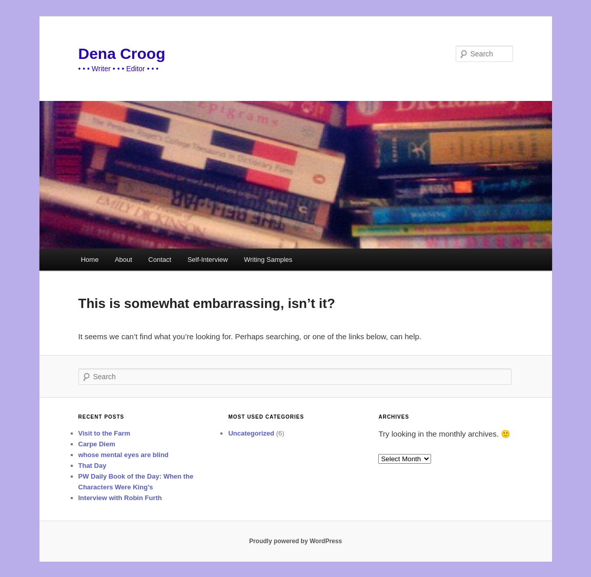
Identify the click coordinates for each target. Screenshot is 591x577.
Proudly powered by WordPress (295, 541)
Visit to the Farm (104, 433)
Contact (159, 259)
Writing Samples (268, 259)
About (123, 259)
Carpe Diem (96, 444)
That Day (92, 465)
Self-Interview (208, 259)
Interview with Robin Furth (120, 498)
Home (90, 259)
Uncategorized (251, 433)
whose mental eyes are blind (123, 455)
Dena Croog (122, 53)
